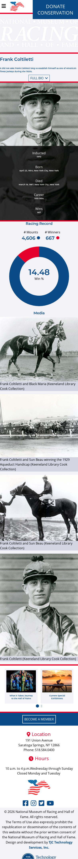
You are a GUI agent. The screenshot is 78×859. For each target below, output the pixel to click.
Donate (55, 6)
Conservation (55, 12)
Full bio (39, 78)
